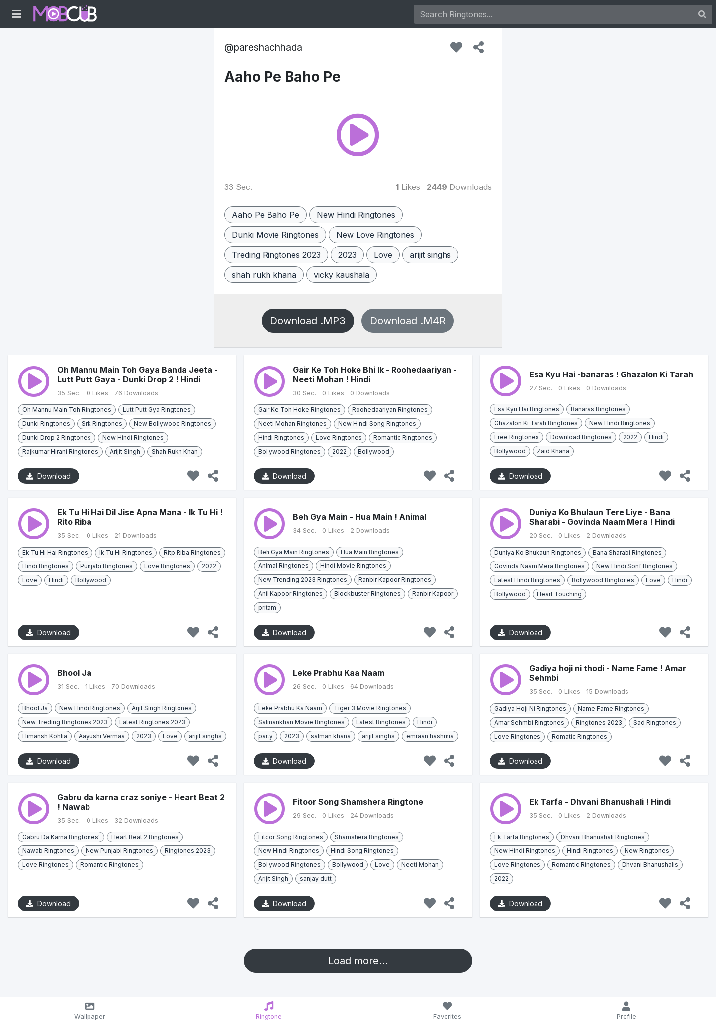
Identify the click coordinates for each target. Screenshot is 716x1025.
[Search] (553, 14)
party (265, 736)
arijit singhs (430, 255)
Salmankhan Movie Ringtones (301, 722)
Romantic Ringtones (402, 437)
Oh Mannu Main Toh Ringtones (66, 409)
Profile (626, 1010)
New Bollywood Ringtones (172, 423)
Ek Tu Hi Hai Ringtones (55, 552)
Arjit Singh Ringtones (162, 708)
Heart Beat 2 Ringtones (145, 836)
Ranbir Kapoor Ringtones (394, 579)
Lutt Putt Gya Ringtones (157, 409)
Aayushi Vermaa (102, 736)
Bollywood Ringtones (289, 451)
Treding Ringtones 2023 (276, 255)
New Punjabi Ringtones (119, 850)
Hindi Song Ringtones (362, 850)
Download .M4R (408, 321)
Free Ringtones (516, 437)
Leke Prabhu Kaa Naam (338, 673)
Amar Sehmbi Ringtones (529, 722)
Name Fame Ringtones (611, 708)
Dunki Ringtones (46, 423)
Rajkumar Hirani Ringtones (60, 451)
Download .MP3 (308, 321)
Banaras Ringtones (598, 409)
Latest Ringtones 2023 (152, 722)
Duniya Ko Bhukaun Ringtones (537, 552)
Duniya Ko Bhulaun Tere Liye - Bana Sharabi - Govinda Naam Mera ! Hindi (602, 517)
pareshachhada (268, 47)
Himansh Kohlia (44, 736)
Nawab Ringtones (48, 850)
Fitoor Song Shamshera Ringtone (358, 802)
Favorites (448, 1010)
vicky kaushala (341, 275)
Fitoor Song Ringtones (290, 836)
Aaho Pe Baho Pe (282, 76)
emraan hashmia (430, 736)
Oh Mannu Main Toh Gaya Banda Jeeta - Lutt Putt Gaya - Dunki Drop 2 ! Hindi (137, 374)
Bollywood (373, 451)
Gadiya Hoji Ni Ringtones (530, 708)
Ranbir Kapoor (432, 593)
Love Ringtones (339, 437)
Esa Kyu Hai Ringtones (526, 409)
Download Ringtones (581, 437)
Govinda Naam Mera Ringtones (539, 566)
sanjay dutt (316, 878)
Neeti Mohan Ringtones (292, 423)
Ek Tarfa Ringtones (521, 836)
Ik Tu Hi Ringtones (125, 552)
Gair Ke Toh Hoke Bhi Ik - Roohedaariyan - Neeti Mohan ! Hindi (375, 374)
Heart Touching (559, 594)
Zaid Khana (553, 451)
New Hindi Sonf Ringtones (634, 566)
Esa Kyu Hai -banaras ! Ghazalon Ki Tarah (611, 374)
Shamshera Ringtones (367, 836)
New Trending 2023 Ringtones (302, 579)
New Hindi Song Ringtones (377, 423)
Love (383, 255)
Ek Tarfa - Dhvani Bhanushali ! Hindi (600, 802)
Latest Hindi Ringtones (527, 580)
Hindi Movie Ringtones (353, 565)
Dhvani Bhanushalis (650, 864)
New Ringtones (647, 850)
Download (48, 476)
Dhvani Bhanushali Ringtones (603, 836)
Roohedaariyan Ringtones (390, 409)
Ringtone (269, 1010)
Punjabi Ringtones (106, 566)
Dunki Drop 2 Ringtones (56, 437)
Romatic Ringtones (579, 736)
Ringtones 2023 (599, 722)
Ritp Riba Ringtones (192, 552)
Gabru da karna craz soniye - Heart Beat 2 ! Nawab (141, 802)
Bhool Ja (74, 673)
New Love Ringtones (375, 235)
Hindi (656, 437)
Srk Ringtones (102, 423)
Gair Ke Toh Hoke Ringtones (299, 409)
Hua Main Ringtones (370, 552)
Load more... (358, 961)
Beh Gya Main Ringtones (293, 552)
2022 (339, 451)
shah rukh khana (264, 275)
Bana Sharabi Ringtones (627, 552)
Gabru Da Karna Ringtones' (61, 836)
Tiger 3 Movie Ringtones (370, 708)
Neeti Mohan (420, 864)
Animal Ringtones (283, 565)
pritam (267, 607)
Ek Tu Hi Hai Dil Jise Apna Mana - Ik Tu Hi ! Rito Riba (140, 517)
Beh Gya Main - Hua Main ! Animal (359, 517)
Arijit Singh (125, 451)
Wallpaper (90, 1010)
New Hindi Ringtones (356, 215)
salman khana (331, 736)
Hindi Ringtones (281, 437)
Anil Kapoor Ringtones (290, 593)
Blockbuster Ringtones (367, 593)
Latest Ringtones (381, 722)
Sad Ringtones (654, 722)
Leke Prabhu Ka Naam (290, 708)
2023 (347, 255)
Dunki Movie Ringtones (275, 235)
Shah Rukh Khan (175, 451)
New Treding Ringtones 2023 (65, 722)
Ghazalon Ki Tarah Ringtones (536, 423)
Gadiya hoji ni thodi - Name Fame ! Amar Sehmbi (607, 673)
